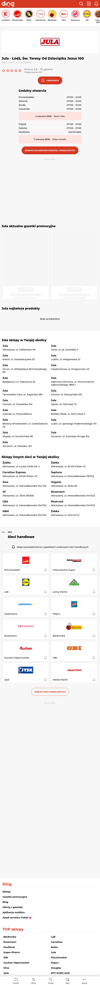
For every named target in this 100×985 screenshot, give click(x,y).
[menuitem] (16, 980)
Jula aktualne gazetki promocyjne (29, 226)
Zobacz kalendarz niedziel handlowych (50, 150)
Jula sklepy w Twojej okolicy (24, 340)
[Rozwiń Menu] (84, 980)
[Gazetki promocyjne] (16, 980)
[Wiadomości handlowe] (68, 980)
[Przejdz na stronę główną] (8, 4)
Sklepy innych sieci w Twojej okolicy (30, 457)
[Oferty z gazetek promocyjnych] (33, 980)
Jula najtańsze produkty (21, 308)
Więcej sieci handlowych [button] (50, 692)
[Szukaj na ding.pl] (50, 980)
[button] (81, 4)
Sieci (10, 532)
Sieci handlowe (21, 537)
